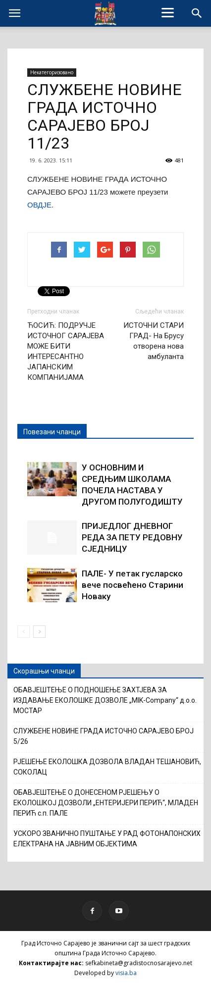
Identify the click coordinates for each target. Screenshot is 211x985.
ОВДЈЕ (39, 205)
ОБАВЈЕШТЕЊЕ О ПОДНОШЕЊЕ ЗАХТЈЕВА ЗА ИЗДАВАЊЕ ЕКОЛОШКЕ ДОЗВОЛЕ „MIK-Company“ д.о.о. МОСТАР (105, 700)
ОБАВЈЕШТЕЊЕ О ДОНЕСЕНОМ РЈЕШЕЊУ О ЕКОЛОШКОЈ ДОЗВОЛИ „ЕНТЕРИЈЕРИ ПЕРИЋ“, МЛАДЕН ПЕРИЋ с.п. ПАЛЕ (105, 802)
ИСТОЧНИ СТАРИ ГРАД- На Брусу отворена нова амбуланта (153, 341)
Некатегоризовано (51, 72)
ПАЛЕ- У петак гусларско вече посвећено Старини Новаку (132, 585)
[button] (197, 13)
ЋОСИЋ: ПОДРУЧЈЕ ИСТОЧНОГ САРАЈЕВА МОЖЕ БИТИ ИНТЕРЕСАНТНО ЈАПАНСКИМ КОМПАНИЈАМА (65, 351)
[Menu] (167, 12)
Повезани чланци (52, 432)
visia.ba (126, 973)
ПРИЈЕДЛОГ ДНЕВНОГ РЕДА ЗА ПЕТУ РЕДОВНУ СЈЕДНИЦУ (132, 537)
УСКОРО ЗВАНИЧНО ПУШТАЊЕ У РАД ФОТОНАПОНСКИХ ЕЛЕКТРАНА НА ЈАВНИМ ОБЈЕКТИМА (107, 838)
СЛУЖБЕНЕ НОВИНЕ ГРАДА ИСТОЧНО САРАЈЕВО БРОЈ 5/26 (103, 736)
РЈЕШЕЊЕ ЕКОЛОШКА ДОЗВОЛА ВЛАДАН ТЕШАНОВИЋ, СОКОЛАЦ (107, 767)
